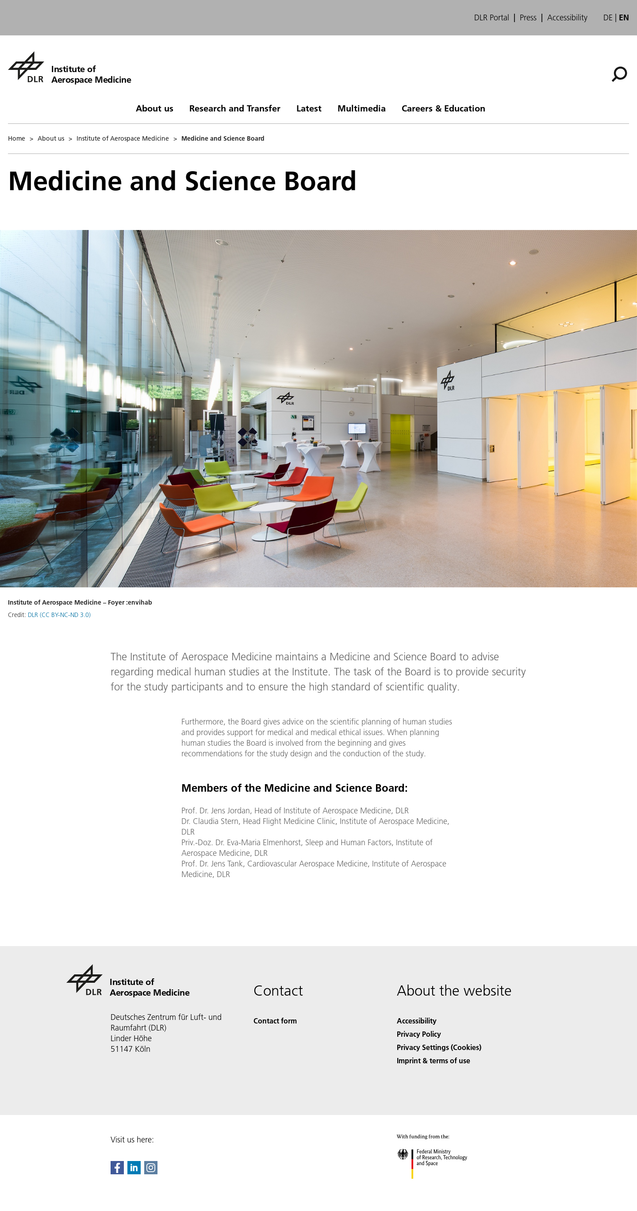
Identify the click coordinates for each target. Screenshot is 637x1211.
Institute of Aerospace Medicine (123, 138)
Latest (309, 108)
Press (528, 18)
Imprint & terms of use (433, 1060)
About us (154, 108)
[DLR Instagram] (150, 1171)
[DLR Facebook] (117, 1171)
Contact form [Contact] (275, 1020)
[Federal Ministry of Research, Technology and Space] (440, 1186)
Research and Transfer (234, 108)
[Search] (619, 74)
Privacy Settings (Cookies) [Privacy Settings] (439, 1047)
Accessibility (567, 18)
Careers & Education (443, 108)
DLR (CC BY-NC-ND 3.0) (59, 615)
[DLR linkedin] (134, 1171)
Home (16, 138)
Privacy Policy (419, 1034)
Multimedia (362, 108)
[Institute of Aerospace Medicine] (69, 66)
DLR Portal (491, 18)
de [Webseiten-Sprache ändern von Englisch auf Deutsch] (608, 17)
